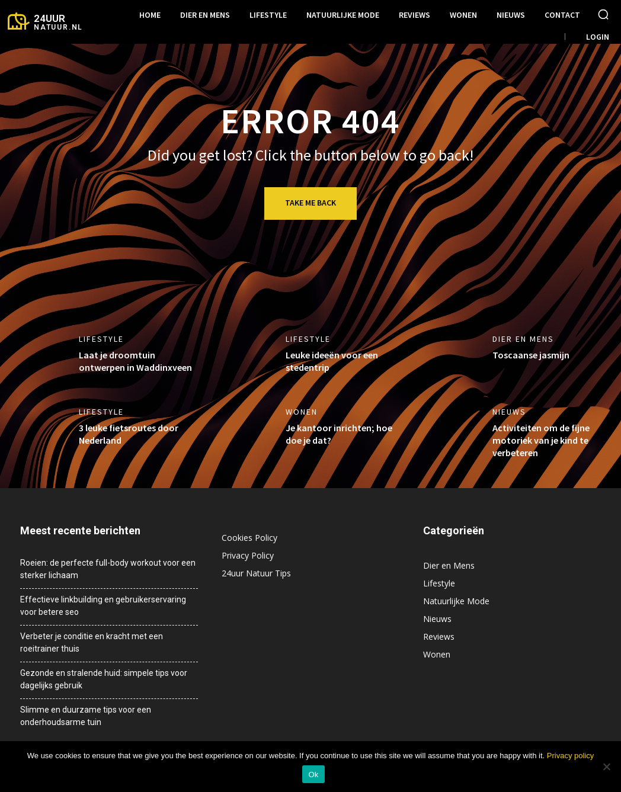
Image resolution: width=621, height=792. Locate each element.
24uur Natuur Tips (256, 573)
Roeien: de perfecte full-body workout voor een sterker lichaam (108, 569)
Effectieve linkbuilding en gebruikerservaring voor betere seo (103, 606)
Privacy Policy (248, 555)
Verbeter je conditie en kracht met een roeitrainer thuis (91, 642)
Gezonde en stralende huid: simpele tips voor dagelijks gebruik (103, 679)
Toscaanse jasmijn (530, 355)
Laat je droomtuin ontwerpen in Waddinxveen (135, 361)
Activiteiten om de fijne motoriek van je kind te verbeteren (541, 440)
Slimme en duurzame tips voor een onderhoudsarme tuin (85, 716)
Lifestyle (101, 339)
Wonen (302, 412)
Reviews (438, 636)
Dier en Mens (523, 339)
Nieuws (509, 412)
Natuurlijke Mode (456, 601)
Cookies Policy (249, 537)
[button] (603, 14)
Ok (313, 774)
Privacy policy (570, 755)
